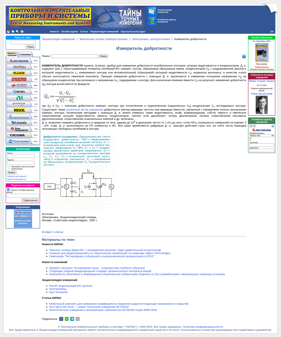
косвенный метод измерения (84, 109)
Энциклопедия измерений (104, 31)
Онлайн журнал (69, 31)
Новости (54, 31)
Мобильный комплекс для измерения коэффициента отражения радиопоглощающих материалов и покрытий (118, 303)
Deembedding (57, 288)
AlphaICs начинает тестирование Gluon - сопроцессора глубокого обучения (97, 267)
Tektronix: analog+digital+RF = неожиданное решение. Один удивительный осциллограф (105, 250)
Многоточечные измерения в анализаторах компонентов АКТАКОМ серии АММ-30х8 (103, 309)
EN (272, 32)
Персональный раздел (133, 31)
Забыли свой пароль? (17, 176)
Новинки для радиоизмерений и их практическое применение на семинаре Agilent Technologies (109, 253)
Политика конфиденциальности (203, 326)
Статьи (84, 31)
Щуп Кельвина (58, 292)
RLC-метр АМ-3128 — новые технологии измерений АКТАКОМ (89, 306)
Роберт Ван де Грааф (261, 94)
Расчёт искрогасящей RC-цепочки (70, 285)
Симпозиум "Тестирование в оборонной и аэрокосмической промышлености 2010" (101, 256)
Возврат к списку (52, 231)
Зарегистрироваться (16, 179)
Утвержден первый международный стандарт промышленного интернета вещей (100, 271)
